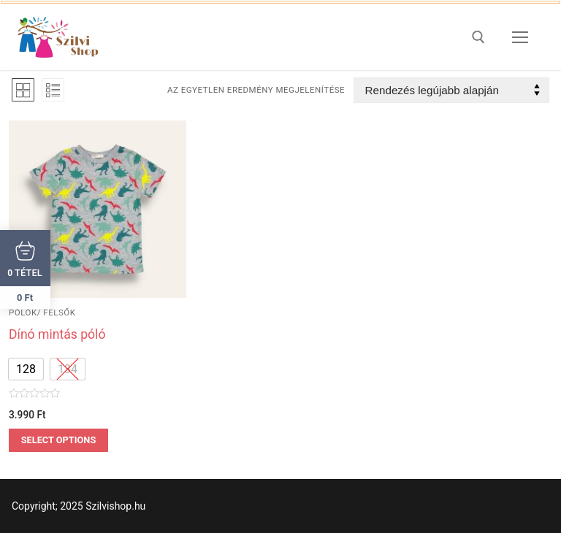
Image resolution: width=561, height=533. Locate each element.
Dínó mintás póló (57, 334)
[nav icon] (520, 37)
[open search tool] (478, 37)
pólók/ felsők (42, 312)
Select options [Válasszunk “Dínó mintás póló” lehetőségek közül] (58, 439)
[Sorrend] (451, 90)
